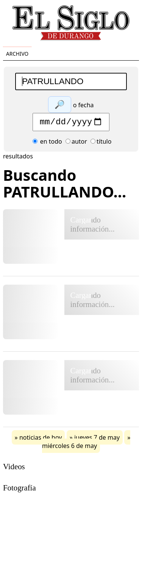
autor (76, 143)
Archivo (17, 53)
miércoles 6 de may (69, 447)
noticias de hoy (40, 439)
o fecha (83, 105)
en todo (47, 143)
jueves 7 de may (97, 439)
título (101, 143)
